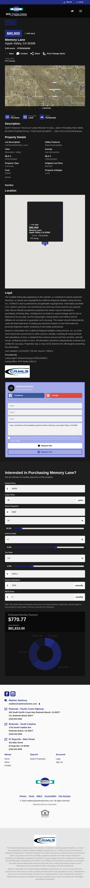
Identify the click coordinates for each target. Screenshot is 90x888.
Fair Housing (64, 792)
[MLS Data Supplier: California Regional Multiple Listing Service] (45, 837)
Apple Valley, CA (16, 43)
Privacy (18, 437)
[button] (45, 442)
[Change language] (72, 11)
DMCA (39, 792)
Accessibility (50, 792)
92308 (31, 43)
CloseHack (52, 801)
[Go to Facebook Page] (6, 690)
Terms (13, 437)
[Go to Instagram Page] (12, 690)
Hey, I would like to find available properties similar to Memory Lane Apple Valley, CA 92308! (45, 425)
